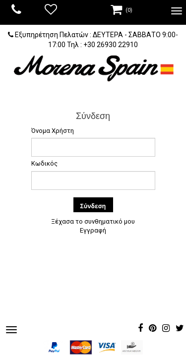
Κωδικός (44, 163)
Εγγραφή (93, 230)
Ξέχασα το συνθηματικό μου (93, 221)
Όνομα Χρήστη (52, 130)
